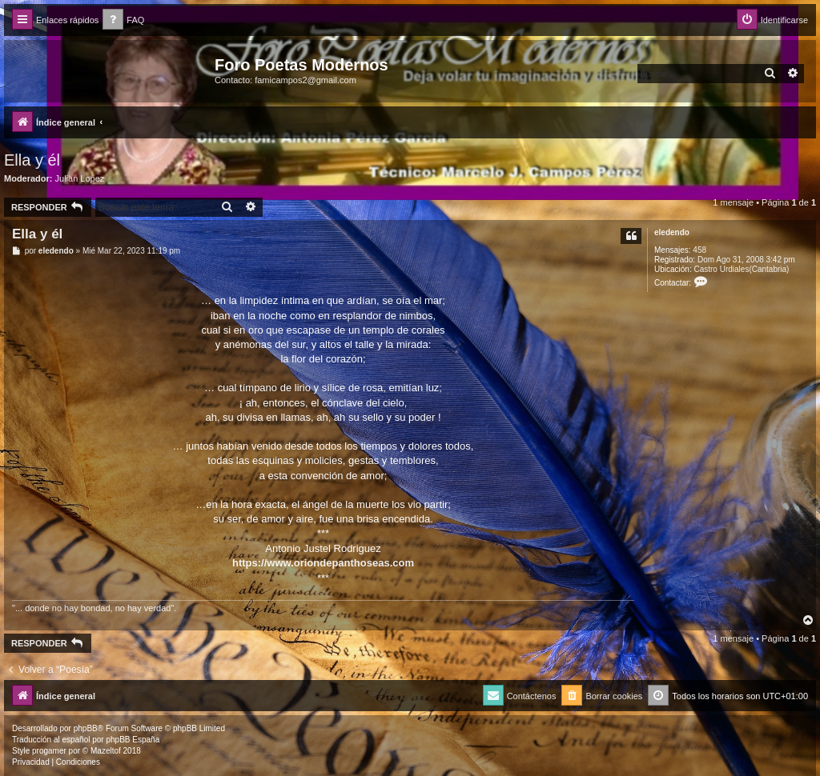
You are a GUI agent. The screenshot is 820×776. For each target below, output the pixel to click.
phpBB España (132, 739)
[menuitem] (123, 20)
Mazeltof (105, 750)
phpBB (86, 728)
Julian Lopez (80, 178)
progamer (49, 750)
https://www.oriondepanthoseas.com (323, 563)
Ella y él (32, 160)
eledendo (671, 232)
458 (699, 250)
